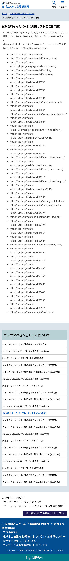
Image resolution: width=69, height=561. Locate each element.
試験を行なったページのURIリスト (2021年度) (23, 468)
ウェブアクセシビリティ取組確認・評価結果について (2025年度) (31, 371)
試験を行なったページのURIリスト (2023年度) (25, 412)
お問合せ (37, 557)
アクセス (37, 506)
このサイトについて (13, 498)
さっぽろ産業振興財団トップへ (45, 513)
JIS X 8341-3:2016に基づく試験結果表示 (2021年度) (25, 461)
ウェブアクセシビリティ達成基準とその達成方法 (24, 344)
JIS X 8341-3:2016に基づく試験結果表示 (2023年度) (25, 406)
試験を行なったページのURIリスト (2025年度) (23, 357)
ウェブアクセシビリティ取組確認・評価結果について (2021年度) (31, 481)
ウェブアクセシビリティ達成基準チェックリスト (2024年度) (29, 392)
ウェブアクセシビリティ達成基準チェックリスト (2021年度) (29, 474)
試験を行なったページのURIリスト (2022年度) (23, 440)
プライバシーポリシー (16, 506)
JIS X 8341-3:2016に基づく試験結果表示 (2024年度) (25, 378)
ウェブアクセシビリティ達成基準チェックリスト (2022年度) (29, 447)
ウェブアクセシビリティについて (22, 502)
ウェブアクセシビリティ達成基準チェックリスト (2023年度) (29, 419)
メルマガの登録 (54, 506)
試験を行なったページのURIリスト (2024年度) (23, 385)
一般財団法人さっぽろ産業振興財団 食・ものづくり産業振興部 (15, 5)
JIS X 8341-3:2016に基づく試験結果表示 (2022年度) (25, 433)
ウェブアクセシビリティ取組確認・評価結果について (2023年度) (31, 426)
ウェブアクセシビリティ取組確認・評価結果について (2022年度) (31, 454)
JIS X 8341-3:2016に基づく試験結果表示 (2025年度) (25, 351)
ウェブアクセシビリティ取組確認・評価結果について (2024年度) (31, 399)
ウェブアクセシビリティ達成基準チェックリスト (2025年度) (29, 364)
